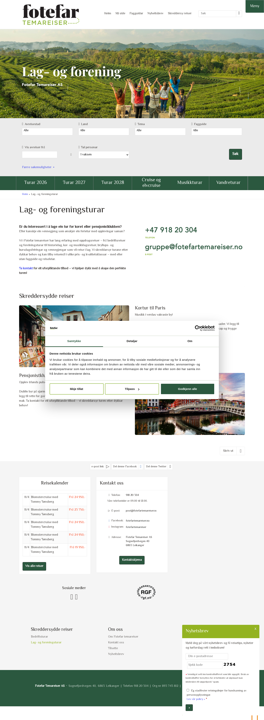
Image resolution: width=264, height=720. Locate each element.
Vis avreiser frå (33, 147)
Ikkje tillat (76, 388)
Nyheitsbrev (155, 13)
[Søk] (217, 13)
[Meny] (254, 6)
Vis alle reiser (34, 566)
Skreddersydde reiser (52, 629)
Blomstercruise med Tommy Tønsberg (44, 499)
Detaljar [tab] (132, 341)
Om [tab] (189, 341)
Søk (235, 154)
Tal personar (88, 147)
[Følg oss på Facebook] (71, 597)
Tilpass (132, 388)
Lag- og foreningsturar (46, 642)
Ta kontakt (26, 268)
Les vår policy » (196, 699)
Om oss (115, 629)
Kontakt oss (116, 642)
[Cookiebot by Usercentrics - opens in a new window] (198, 328)
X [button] (255, 628)
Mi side (120, 13)
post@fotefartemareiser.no (141, 511)
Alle (47, 130)
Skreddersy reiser (180, 13)
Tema (140, 124)
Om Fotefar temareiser (123, 636)
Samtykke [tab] (74, 341)
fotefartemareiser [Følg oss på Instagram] (136, 527)
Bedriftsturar (39, 636)
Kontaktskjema (132, 560)
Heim (107, 13)
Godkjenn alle (187, 388)
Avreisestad (31, 124)
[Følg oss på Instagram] (76, 597)
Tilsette (113, 648)
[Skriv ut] (232, 451)
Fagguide (199, 124)
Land (83, 124)
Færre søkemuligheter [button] (37, 167)
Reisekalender (55, 483)
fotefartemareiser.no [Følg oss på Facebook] (138, 521)
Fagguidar (136, 13)
